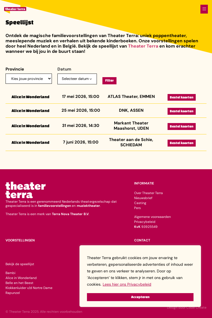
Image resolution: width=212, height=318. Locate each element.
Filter (109, 80)
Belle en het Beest (19, 283)
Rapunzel (13, 293)
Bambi (10, 273)
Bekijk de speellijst (20, 264)
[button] (204, 8)
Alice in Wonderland (21, 278)
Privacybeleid (144, 222)
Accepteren (140, 297)
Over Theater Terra (148, 193)
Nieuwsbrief (143, 198)
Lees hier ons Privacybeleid (127, 285)
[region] (140, 276)
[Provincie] (29, 79)
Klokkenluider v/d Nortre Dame (29, 288)
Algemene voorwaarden (152, 217)
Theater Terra (143, 46)
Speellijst (19, 22)
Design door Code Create (186, 307)
